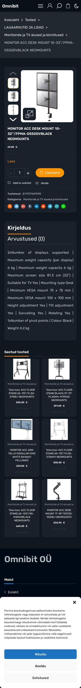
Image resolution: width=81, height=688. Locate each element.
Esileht (13, 592)
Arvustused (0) (26, 238)
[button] (74, 602)
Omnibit (10, 6)
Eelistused (40, 678)
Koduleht (11, 20)
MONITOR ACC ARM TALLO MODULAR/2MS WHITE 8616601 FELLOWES (21, 455)
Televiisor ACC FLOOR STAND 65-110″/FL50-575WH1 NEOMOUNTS (59, 453)
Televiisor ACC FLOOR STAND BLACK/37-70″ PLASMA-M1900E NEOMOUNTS (59, 394)
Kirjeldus (19, 228)
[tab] (19, 228)
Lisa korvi (52, 173)
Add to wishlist (21, 183)
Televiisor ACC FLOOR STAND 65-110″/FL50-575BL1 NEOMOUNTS (22, 393)
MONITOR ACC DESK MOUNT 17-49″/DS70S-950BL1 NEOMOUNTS (59, 514)
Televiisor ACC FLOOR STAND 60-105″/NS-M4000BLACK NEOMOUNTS (22, 515)
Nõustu (40, 654)
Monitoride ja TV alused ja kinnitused (34, 35)
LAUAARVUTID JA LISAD (24, 27)
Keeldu (40, 666)
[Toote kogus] (19, 172)
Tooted (30, 20)
